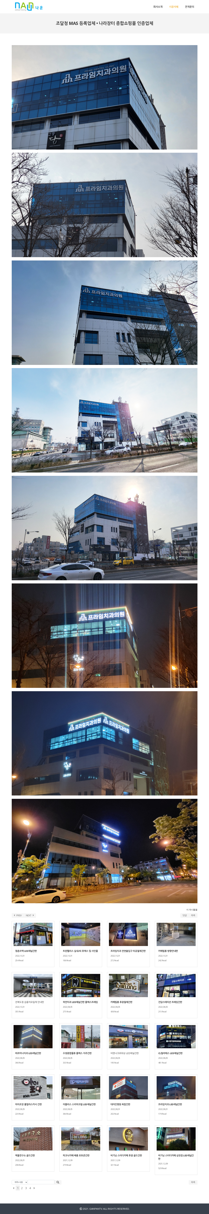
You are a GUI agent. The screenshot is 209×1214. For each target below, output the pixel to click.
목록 (193, 915)
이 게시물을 (191, 909)
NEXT (30, 915)
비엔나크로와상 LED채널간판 (125, 1053)
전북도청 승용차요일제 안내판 (29, 1002)
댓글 (185, 915)
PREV (18, 915)
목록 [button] (193, 1182)
